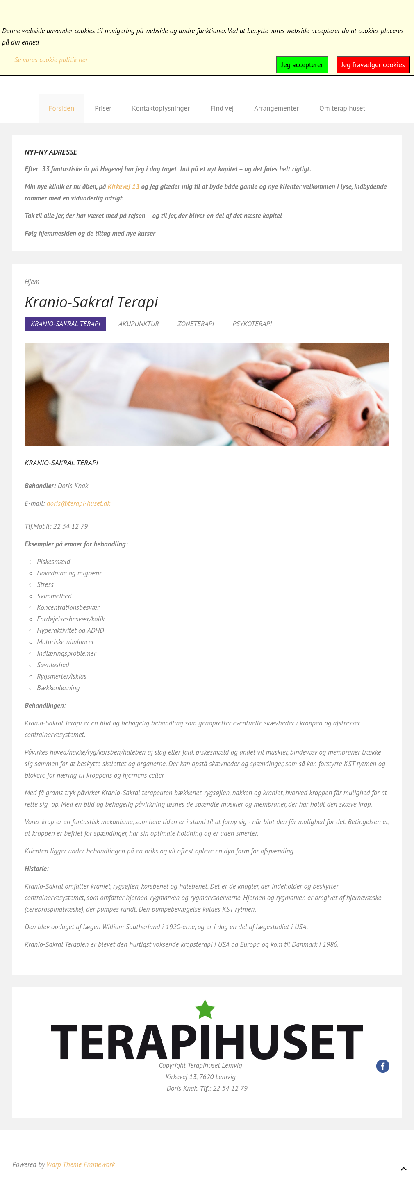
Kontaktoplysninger (161, 108)
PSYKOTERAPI (252, 323)
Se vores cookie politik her (51, 59)
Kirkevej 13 (124, 186)
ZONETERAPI (195, 323)
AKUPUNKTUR (138, 323)
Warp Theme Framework (80, 1164)
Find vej (222, 108)
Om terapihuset (342, 108)
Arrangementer (276, 108)
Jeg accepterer (302, 64)
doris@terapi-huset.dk (78, 503)
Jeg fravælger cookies (373, 64)
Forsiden (61, 108)
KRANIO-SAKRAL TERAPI (65, 323)
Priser (103, 108)
